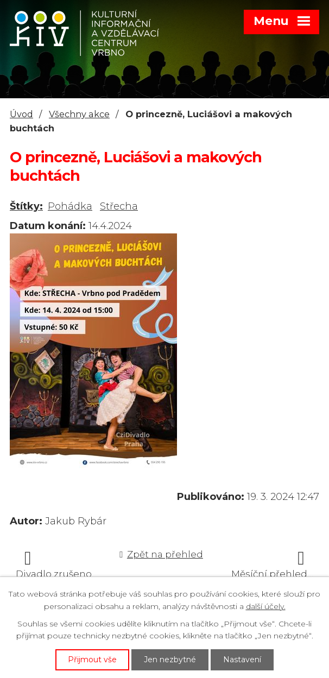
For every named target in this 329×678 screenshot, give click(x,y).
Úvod (21, 114)
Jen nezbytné (170, 659)
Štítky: (26, 206)
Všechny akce (79, 114)
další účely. (266, 606)
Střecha (119, 206)
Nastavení (242, 659)
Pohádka (70, 206)
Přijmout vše (92, 659)
